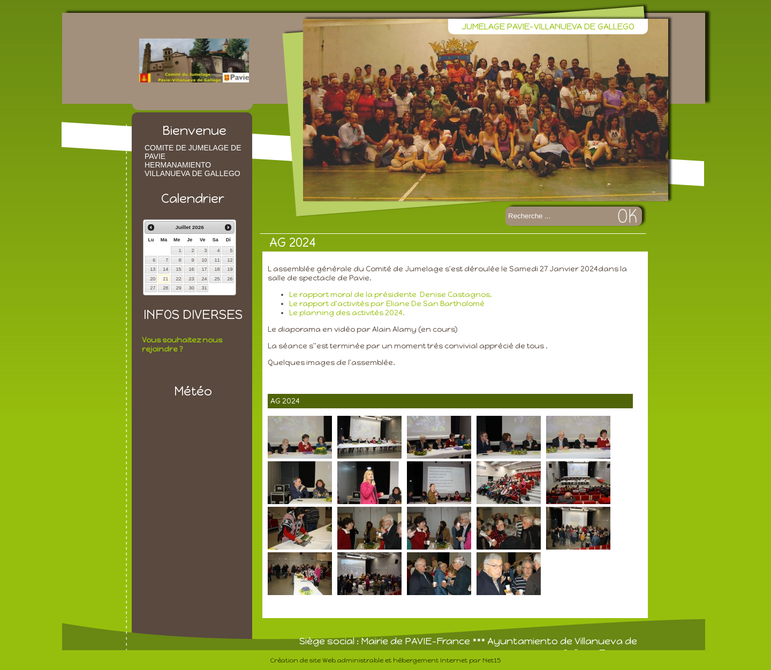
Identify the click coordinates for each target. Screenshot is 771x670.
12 (229, 260)
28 (165, 288)
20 (152, 278)
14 (165, 269)
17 (204, 269)
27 (152, 288)
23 (191, 278)
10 (204, 260)
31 (204, 288)
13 (152, 269)
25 (217, 278)
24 (204, 278)
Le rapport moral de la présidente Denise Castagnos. (390, 294)
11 (217, 260)
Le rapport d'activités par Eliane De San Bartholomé (387, 303)
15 (178, 269)
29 (178, 288)
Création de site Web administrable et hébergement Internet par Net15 (385, 660)
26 (229, 278)
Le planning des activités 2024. (347, 312)
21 (165, 278)
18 (217, 269)
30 (191, 288)
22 (178, 278)
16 (191, 269)
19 (229, 269)
